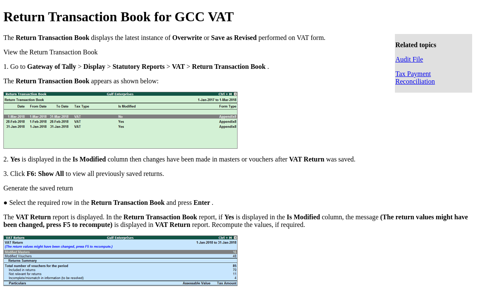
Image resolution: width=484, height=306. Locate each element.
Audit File (409, 59)
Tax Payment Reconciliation (415, 77)
